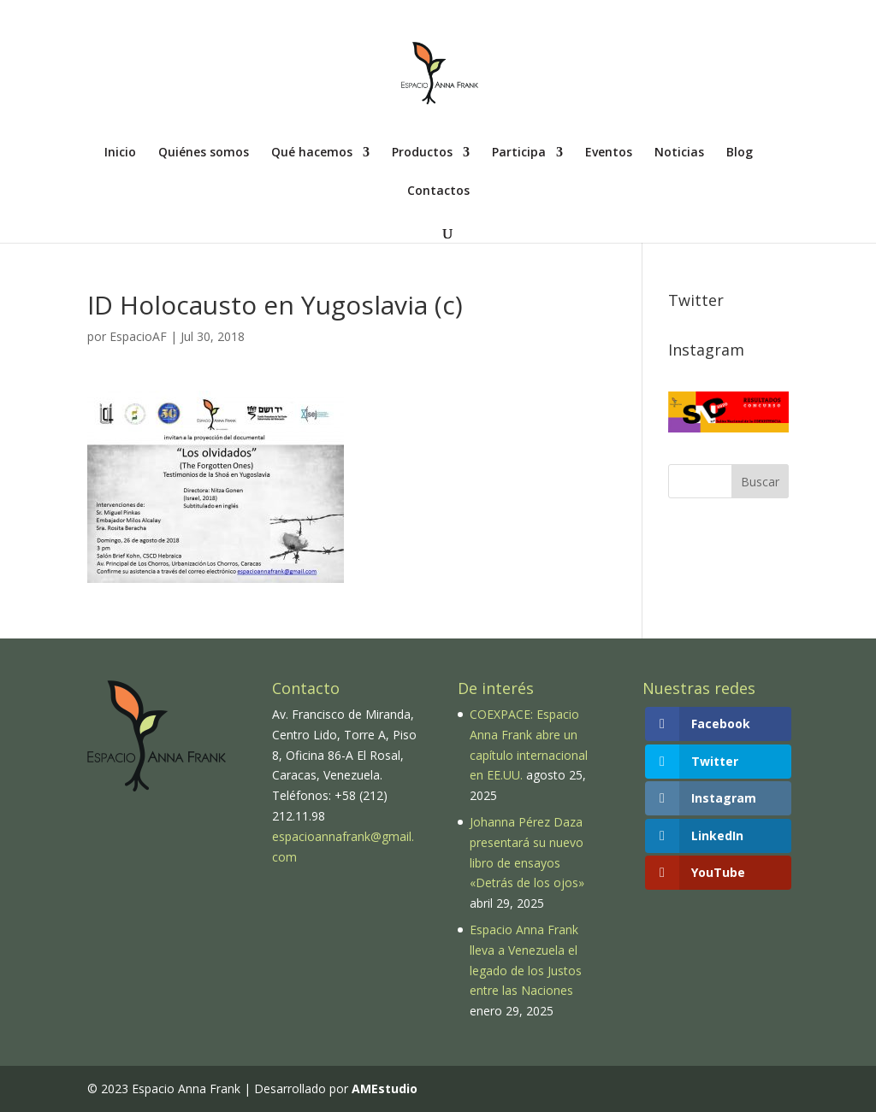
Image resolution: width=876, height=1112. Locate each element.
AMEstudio (384, 1088)
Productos (422, 153)
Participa (519, 153)
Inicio (120, 153)
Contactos (438, 191)
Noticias (679, 153)
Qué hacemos (311, 153)
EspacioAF (138, 336)
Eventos (608, 153)
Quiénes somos (203, 153)
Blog (739, 153)
